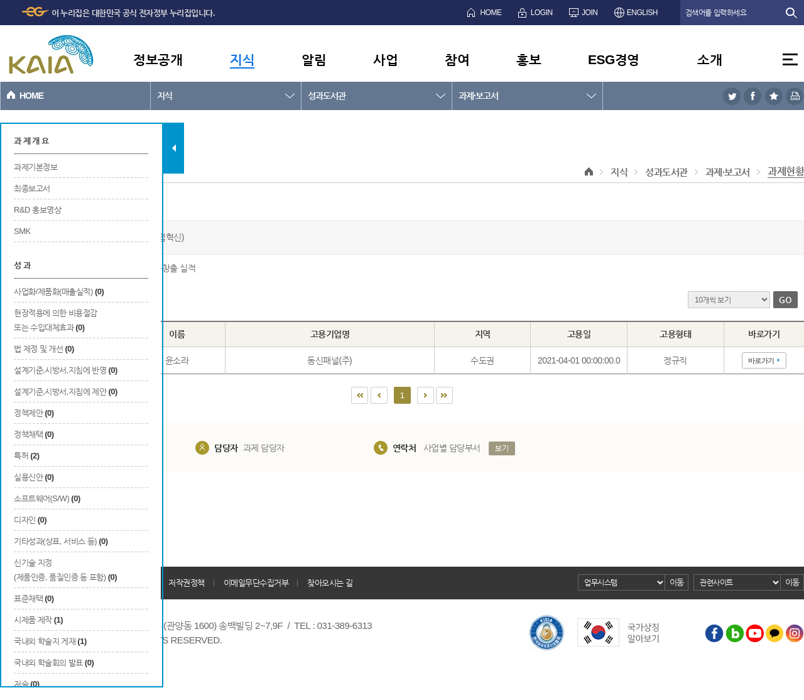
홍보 (528, 59)
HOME (490, 12)
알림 (314, 59)
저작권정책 (186, 582)
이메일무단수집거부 (256, 582)
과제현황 (786, 171)
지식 (242, 59)
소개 (709, 59)
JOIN (589, 12)
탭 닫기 (173, 148)
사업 (385, 59)
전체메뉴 (790, 59)
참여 (457, 59)
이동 (677, 582)
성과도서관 (326, 96)
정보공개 (157, 59)
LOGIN (542, 12)
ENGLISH (642, 12)
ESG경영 (613, 59)
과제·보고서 (478, 96)
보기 (501, 448)
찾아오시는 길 (329, 582)
